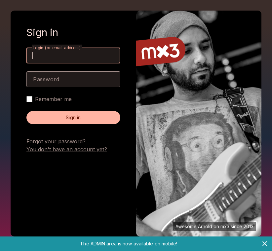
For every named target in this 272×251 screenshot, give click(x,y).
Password (46, 79)
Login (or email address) (57, 47)
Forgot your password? (56, 141)
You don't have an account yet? (66, 149)
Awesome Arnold (193, 226)
